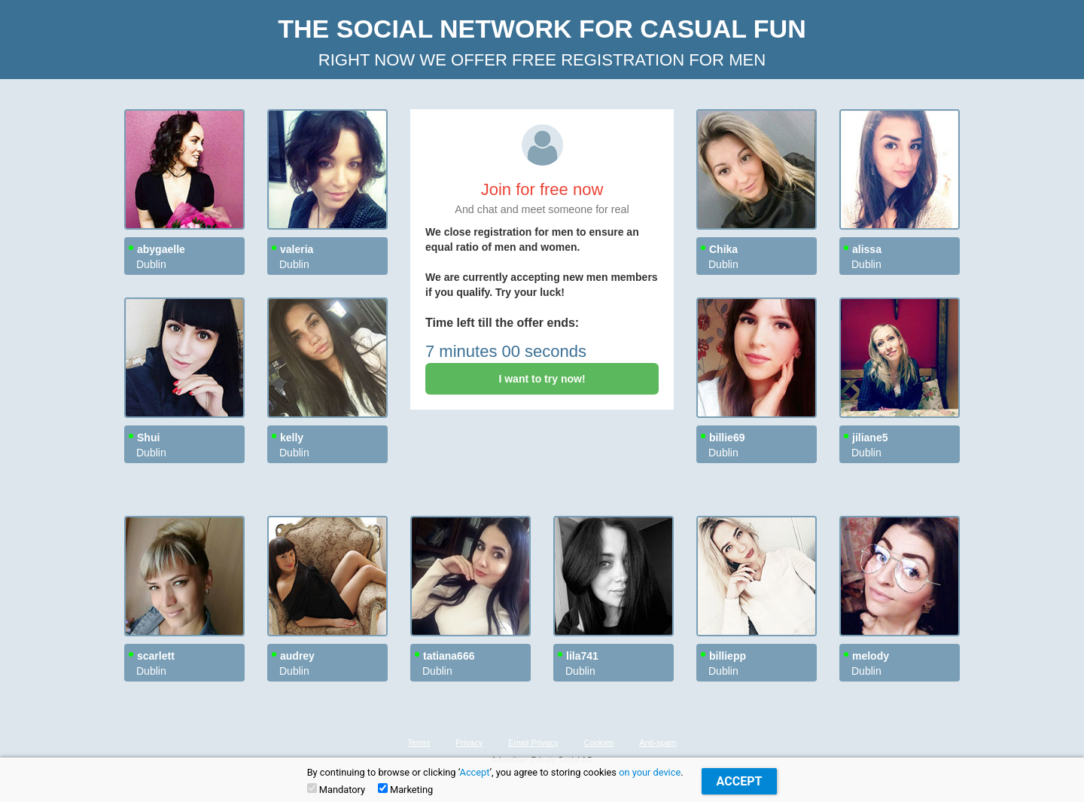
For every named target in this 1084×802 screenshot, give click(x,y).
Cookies (599, 742)
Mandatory (336, 789)
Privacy (469, 742)
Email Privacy (533, 742)
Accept (475, 772)
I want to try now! (541, 379)
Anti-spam (658, 742)
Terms (418, 742)
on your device (650, 772)
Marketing (405, 789)
